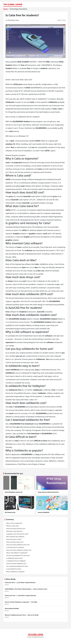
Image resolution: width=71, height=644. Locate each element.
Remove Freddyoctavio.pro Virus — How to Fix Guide (21, 615)
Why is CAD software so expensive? (16, 553)
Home (5, 9)
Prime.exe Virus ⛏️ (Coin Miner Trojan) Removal (20, 582)
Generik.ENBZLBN (43, 512)
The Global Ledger (12, 4)
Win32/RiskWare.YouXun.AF (14, 492)
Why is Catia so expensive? (14, 523)
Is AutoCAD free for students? (15, 547)
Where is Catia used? (12, 526)
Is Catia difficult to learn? (13, 569)
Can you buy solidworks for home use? (18, 555)
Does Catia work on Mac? (13, 539)
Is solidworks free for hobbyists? (16, 561)
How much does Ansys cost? (14, 542)
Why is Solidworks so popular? (15, 572)
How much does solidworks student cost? (18, 550)
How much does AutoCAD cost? (15, 528)
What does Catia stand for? (14, 531)
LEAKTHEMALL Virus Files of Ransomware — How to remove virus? (26, 589)
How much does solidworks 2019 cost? (18, 545)
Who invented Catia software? (15, 537)
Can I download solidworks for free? (17, 566)
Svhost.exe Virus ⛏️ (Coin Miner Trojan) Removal (20, 595)
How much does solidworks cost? (16, 563)
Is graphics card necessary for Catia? (17, 534)
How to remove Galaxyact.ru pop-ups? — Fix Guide (21, 602)
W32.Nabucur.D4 (10, 512)
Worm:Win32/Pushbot (12, 608)
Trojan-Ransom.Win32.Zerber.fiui (48, 492)
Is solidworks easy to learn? (14, 558)
